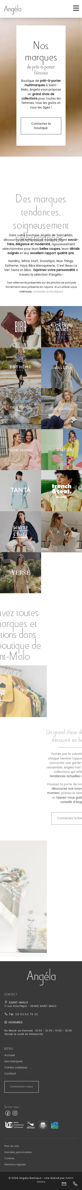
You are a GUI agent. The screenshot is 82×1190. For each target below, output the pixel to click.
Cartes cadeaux (15, 1067)
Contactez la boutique (41, 126)
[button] (20, 326)
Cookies (9, 1158)
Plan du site (11, 1146)
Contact (10, 1073)
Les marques (13, 1061)
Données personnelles (18, 1152)
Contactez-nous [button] (21, 1086)
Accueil (9, 1055)
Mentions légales (15, 1164)
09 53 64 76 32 (26, 1014)
